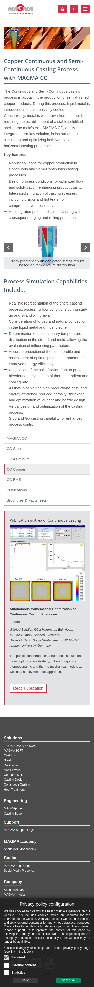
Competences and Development (25, 899)
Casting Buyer (13, 813)
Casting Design (14, 779)
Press (8, 914)
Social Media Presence (19, 870)
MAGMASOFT (14, 750)
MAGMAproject (14, 808)
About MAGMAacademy (20, 849)
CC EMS (14, 479)
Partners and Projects (18, 904)
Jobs (7, 923)
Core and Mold (14, 775)
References (11, 909)
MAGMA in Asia (14, 894)
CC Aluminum (18, 459)
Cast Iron (10, 755)
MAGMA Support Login (19, 830)
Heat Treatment (14, 789)
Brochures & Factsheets (27, 500)
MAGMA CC (17, 438)
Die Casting (11, 765)
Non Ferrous (12, 770)
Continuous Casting (17, 784)
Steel (7, 760)
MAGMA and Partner (18, 866)
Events (8, 919)
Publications (17, 490)
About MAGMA (14, 890)
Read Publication (28, 688)
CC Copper (16, 469)
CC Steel (14, 448)
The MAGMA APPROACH (21, 746)
